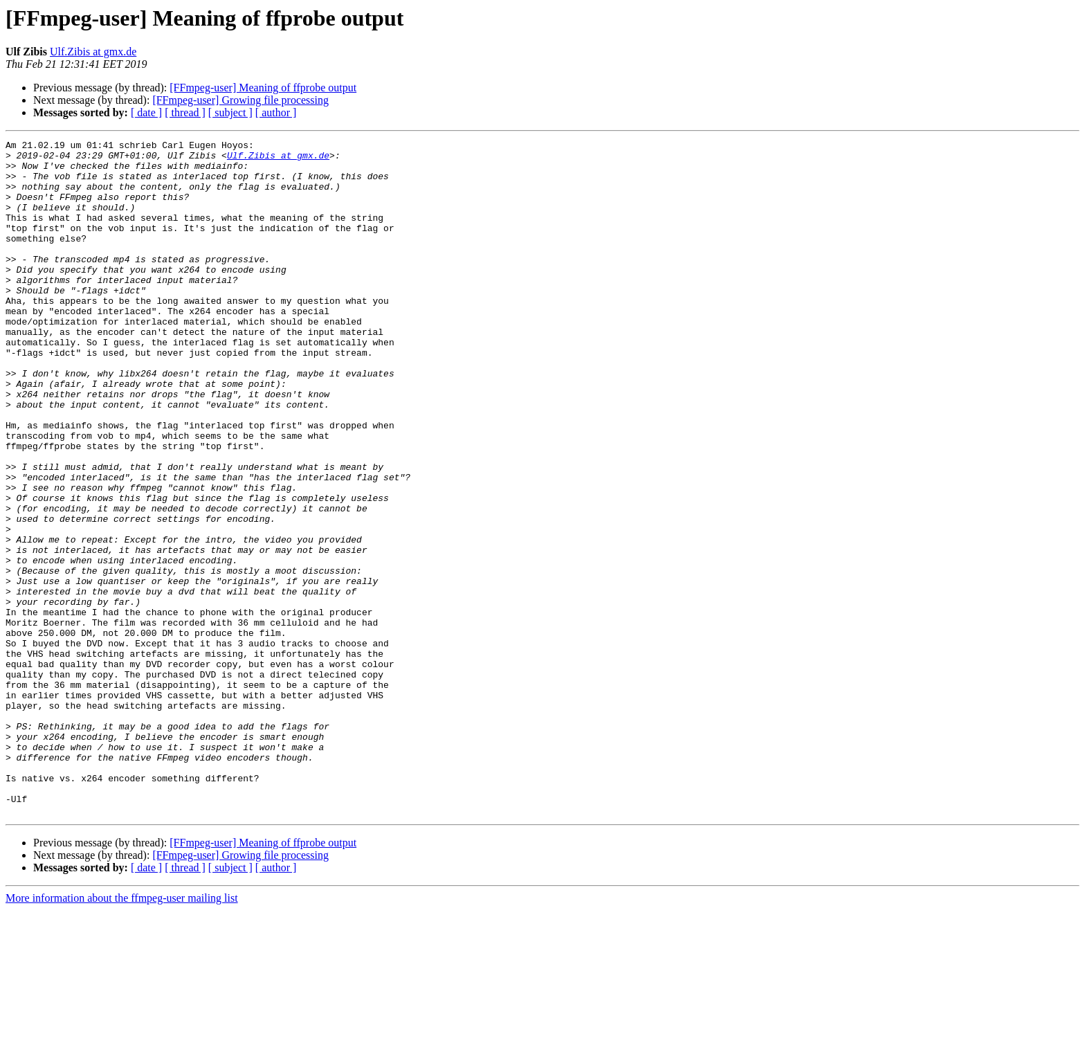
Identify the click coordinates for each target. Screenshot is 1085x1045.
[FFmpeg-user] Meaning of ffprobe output (263, 87)
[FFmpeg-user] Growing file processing (240, 100)
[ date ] (146, 112)
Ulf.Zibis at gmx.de (93, 51)
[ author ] (276, 112)
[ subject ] (230, 112)
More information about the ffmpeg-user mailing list (122, 1033)
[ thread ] (185, 112)
